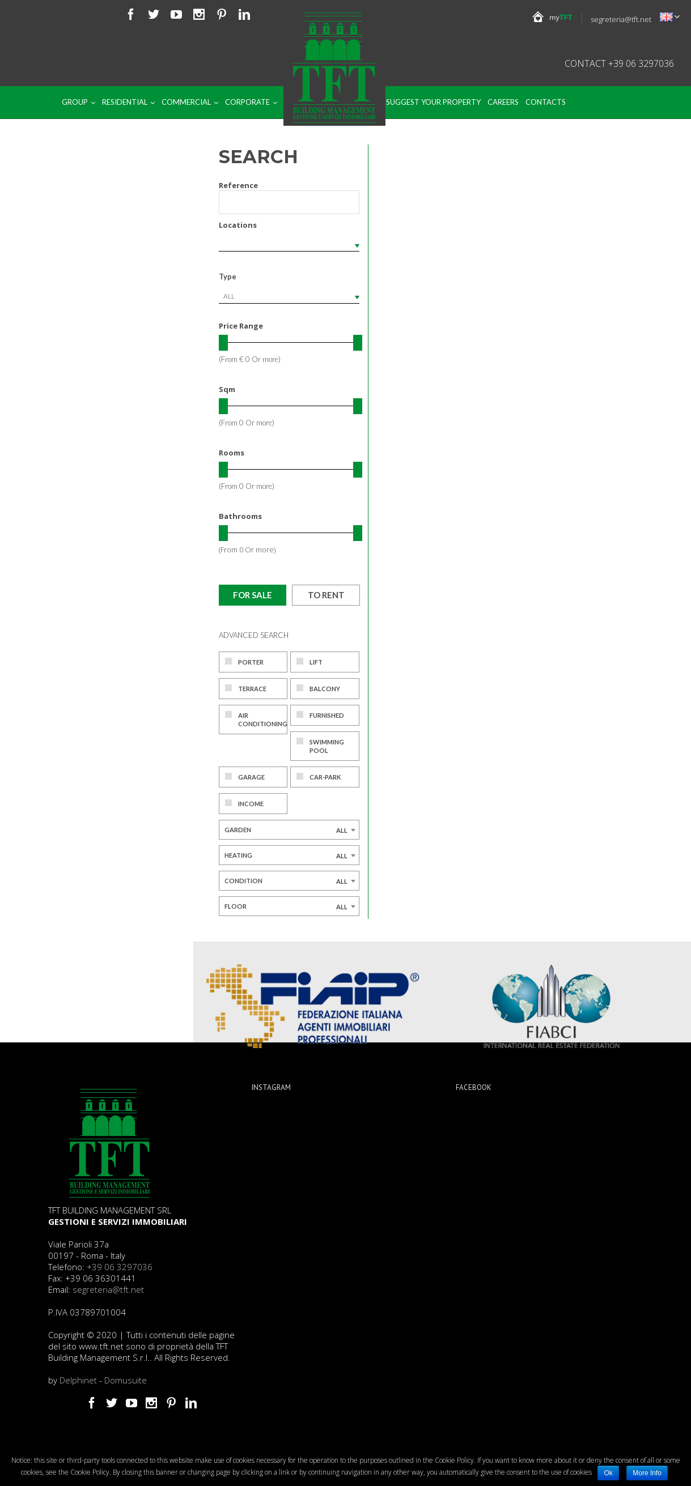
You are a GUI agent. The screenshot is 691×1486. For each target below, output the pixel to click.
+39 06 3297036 (119, 1266)
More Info (647, 1473)
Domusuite (125, 1380)
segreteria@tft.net (621, 19)
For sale (252, 595)
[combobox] (289, 296)
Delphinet (78, 1380)
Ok (608, 1473)
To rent (326, 595)
